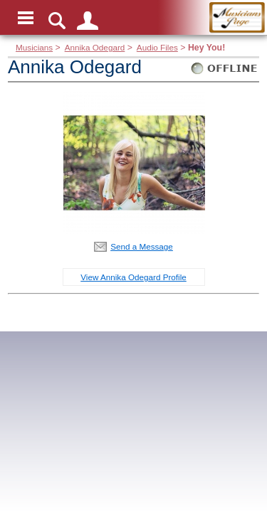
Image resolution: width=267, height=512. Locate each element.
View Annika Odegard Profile (133, 277)
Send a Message (141, 246)
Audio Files (157, 47)
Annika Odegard (95, 47)
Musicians (34, 47)
